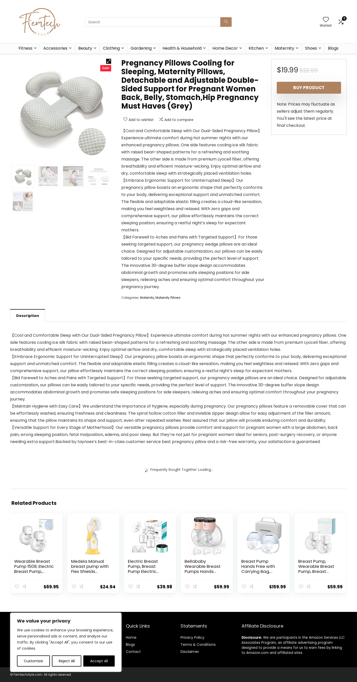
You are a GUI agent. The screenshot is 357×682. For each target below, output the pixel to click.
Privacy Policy (192, 637)
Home (131, 637)
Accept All (99, 661)
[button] (108, 61)
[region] (66, 642)
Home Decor (225, 48)
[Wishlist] (326, 20)
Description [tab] (27, 315)
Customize (33, 661)
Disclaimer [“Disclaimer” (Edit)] (190, 651)
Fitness (25, 48)
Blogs (333, 48)
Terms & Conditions (198, 644)
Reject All (67, 661)
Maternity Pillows (168, 297)
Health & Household (182, 48)
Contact (133, 651)
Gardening (141, 48)
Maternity (284, 48)
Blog (129, 644)
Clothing (111, 48)
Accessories (55, 48)
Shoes (311, 48)
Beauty (85, 48)
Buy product (309, 88)
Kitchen (256, 48)
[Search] (226, 22)
